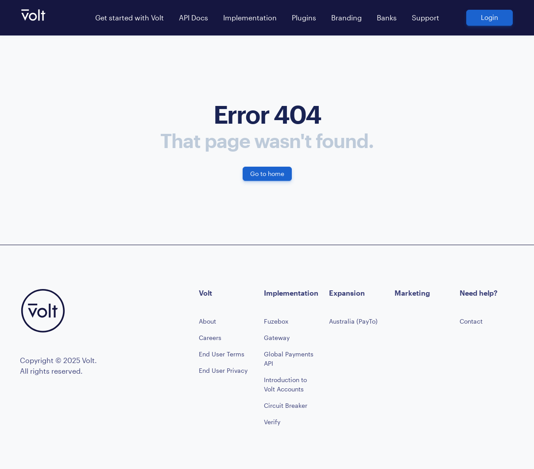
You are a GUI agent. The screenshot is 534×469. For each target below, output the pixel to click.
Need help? (479, 293)
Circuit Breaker (285, 405)
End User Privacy (223, 370)
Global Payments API (288, 358)
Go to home (267, 173)
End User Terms (221, 354)
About (207, 321)
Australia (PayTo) (353, 321)
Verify (272, 422)
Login (489, 17)
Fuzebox (276, 321)
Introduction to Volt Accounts (285, 384)
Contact (471, 321)
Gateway (277, 337)
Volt (205, 293)
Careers (210, 337)
